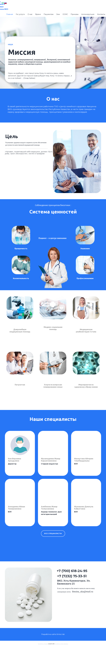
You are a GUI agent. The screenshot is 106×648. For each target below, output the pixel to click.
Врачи (38, 14)
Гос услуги (20, 14)
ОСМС (65, 14)
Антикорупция (87, 14)
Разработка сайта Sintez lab (53, 634)
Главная (9, 14)
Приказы (74, 14)
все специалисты (53, 533)
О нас (30, 14)
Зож (58, 14)
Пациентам (49, 14)
